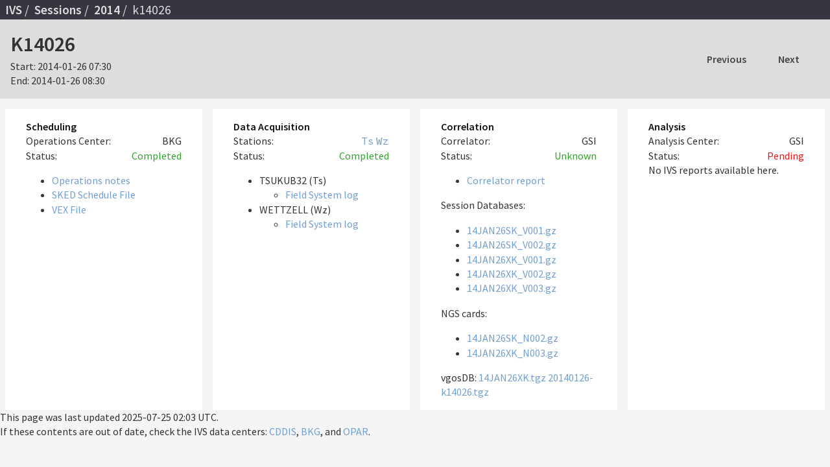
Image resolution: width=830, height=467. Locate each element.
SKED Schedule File (94, 194)
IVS (13, 10)
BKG (310, 431)
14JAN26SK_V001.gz (511, 230)
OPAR (355, 431)
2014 (107, 10)
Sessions (58, 10)
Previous (726, 59)
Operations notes (91, 180)
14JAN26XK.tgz (512, 377)
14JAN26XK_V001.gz (511, 259)
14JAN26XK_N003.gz (512, 352)
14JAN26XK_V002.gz (511, 273)
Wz (382, 140)
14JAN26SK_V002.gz (511, 244)
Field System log (322, 194)
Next (789, 59)
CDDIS (282, 431)
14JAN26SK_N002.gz (512, 337)
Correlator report (506, 180)
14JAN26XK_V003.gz (511, 287)
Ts (367, 140)
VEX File (69, 209)
